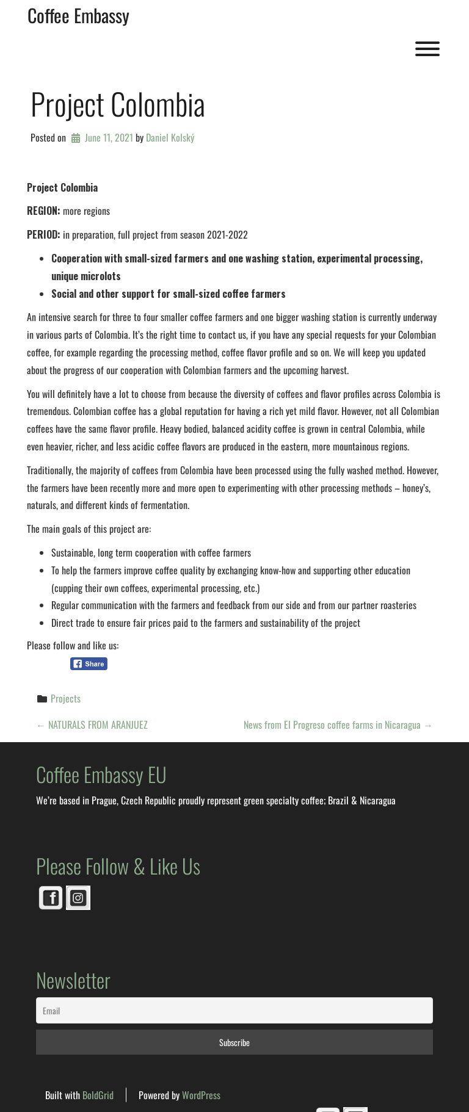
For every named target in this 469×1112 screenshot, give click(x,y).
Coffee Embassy (78, 15)
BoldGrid (98, 1095)
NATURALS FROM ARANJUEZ (92, 724)
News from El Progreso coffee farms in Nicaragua (338, 724)
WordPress (201, 1095)
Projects (66, 698)
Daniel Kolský (170, 137)
